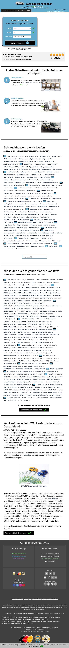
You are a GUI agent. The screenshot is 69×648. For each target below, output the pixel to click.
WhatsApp (24, 90)
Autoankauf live (38, 604)
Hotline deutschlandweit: (16, 11)
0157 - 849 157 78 (38, 6)
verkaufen (13, 155)
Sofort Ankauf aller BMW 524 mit (54, 606)
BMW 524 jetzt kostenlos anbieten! (34, 485)
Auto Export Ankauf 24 (39, 3)
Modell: (9, 32)
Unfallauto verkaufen (17, 598)
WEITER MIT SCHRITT (20, 43)
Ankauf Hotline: (46, 555)
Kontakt (27, 454)
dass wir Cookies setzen (33, 646)
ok (41, 646)
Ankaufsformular (51, 560)
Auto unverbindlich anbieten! (33, 408)
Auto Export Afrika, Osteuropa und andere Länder (45, 598)
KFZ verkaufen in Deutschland (11, 604)
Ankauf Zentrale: (47, 552)
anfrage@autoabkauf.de (42, 8)
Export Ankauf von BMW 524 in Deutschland (32, 606)
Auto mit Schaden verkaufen (50, 604)
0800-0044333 (55, 552)
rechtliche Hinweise (33, 630)
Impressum (42, 630)
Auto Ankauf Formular (29, 87)
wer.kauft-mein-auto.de (26, 604)
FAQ (47, 630)
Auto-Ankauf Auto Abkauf (13, 606)
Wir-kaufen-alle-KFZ (39, 608)
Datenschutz (24, 630)
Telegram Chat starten (20, 555)
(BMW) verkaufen (14, 278)
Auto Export (27, 598)
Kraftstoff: (8, 36)
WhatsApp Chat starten (19, 552)
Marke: (10, 28)
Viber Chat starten (20, 557)
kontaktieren (53, 497)
